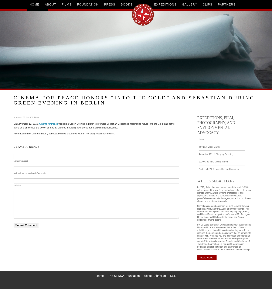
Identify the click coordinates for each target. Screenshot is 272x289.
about (50, 4)
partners (226, 4)
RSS (173, 276)
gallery (189, 4)
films (66, 4)
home (34, 4)
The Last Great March (209, 147)
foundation (88, 4)
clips (207, 4)
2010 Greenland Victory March (213, 162)
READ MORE (206, 258)
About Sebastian (155, 276)
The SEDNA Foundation (124, 276)
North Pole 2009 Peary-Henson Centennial (219, 169)
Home (100, 276)
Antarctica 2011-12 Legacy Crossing (216, 154)
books (126, 4)
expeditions (165, 4)
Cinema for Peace (48, 124)
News (201, 139)
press (109, 4)
